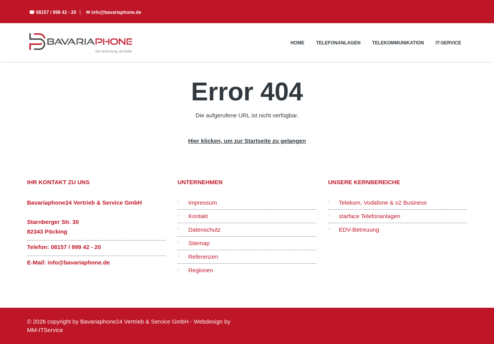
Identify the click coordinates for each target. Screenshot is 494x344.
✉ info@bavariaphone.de (113, 12)
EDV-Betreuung (359, 229)
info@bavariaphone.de (78, 262)
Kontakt (198, 216)
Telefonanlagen (338, 43)
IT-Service (448, 43)
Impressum (202, 202)
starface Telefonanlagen (369, 216)
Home (298, 43)
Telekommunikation (398, 43)
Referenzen (203, 256)
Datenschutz (204, 229)
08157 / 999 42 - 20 (76, 247)
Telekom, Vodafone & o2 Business (383, 202)
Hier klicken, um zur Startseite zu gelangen (247, 140)
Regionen (200, 270)
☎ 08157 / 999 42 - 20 (52, 12)
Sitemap (199, 243)
